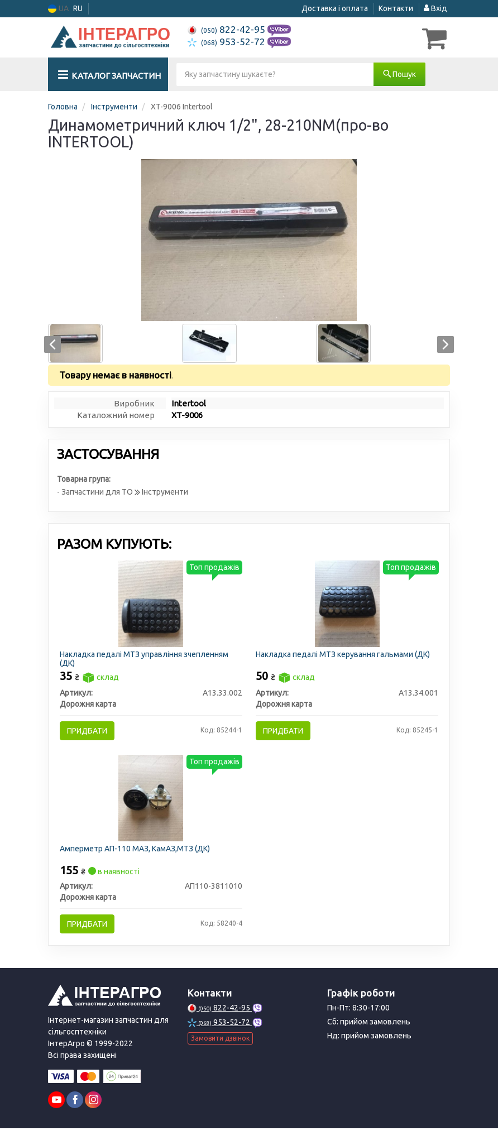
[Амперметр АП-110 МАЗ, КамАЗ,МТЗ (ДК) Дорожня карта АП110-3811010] (150, 808)
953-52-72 (227, 41)
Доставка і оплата (334, 8)
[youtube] (56, 1116)
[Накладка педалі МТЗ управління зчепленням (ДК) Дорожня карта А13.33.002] (150, 604)
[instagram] (93, 1116)
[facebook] (74, 1116)
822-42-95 (227, 29)
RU (78, 8)
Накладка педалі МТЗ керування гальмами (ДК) (346, 655)
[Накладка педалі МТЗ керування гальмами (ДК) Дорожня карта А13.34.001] (347, 604)
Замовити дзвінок (220, 1054)
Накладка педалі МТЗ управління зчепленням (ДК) (147, 660)
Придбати (90, 733)
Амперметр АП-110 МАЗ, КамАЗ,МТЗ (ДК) (138, 859)
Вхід (435, 8)
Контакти (396, 8)
